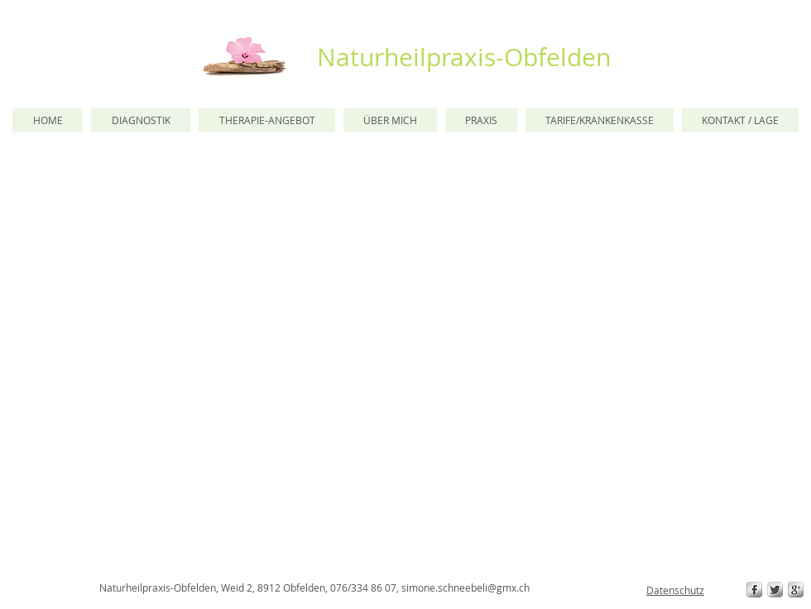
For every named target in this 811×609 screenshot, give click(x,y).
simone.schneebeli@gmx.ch (465, 587)
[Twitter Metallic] (775, 589)
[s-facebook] (754, 589)
